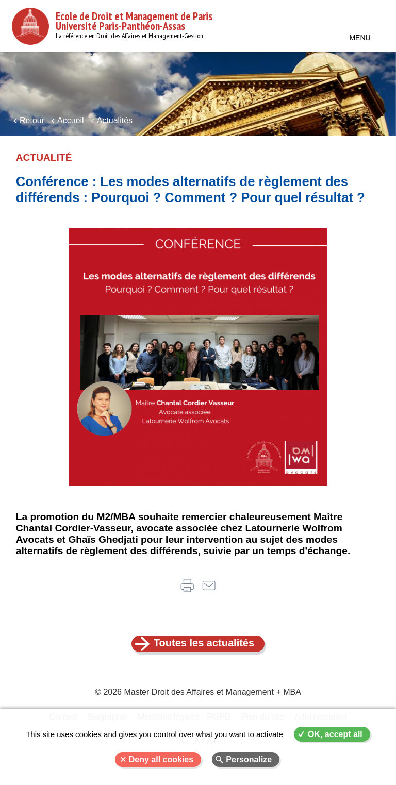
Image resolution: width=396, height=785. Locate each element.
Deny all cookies (161, 759)
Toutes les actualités (204, 642)
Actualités (115, 120)
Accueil (70, 120)
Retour (32, 120)
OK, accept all (335, 734)
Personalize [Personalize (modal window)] (249, 759)
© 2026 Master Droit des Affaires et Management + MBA (198, 692)
